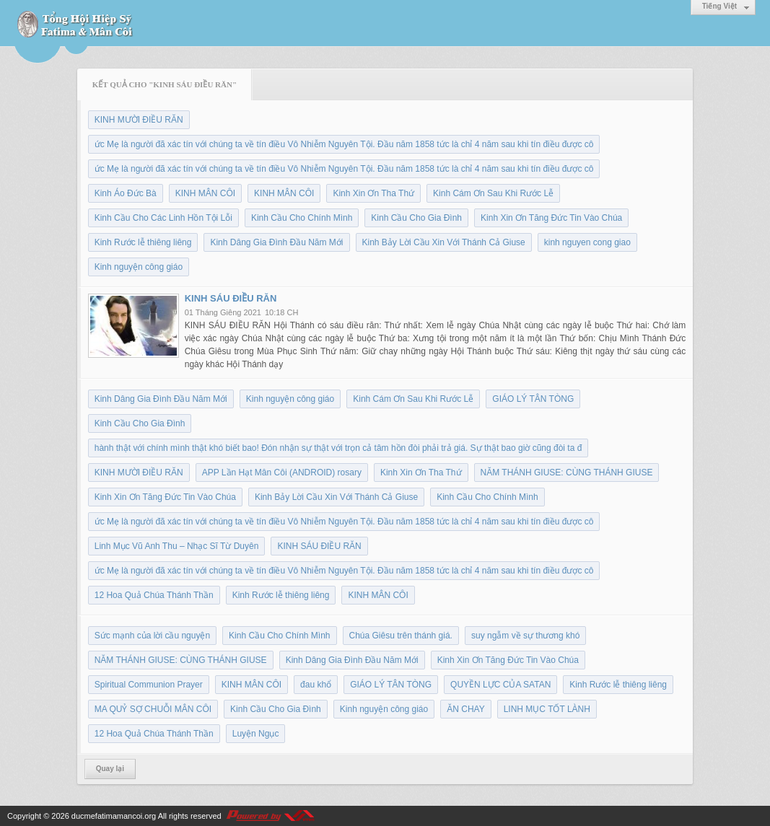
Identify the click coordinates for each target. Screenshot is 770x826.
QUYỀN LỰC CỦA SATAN (500, 685)
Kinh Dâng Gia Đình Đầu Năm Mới (276, 242)
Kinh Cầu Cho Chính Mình (301, 218)
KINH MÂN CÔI (205, 193)
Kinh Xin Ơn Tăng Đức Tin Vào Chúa (551, 218)
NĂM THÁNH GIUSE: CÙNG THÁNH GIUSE (567, 472)
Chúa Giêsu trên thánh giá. (400, 636)
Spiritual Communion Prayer (149, 685)
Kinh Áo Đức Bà (126, 193)
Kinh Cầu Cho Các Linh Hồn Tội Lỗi (163, 218)
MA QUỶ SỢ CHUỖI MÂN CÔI (153, 709)
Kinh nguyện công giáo (139, 267)
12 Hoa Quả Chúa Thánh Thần (154, 595)
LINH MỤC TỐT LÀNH (547, 709)
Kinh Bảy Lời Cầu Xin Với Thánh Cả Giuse (443, 242)
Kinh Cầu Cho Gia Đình (416, 218)
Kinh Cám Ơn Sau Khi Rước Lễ (493, 193)
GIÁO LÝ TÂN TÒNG (533, 399)
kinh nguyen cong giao (587, 242)
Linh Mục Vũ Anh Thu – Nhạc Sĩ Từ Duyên (177, 546)
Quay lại (110, 769)
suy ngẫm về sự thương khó (525, 636)
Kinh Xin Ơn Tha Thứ (373, 193)
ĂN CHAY (465, 709)
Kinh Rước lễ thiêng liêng (143, 242)
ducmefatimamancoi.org (113, 816)
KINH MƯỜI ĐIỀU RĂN (139, 120)
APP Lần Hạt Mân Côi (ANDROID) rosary (282, 472)
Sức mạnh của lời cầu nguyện (152, 636)
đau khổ (315, 685)
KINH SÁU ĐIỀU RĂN (231, 298)
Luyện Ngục (255, 734)
